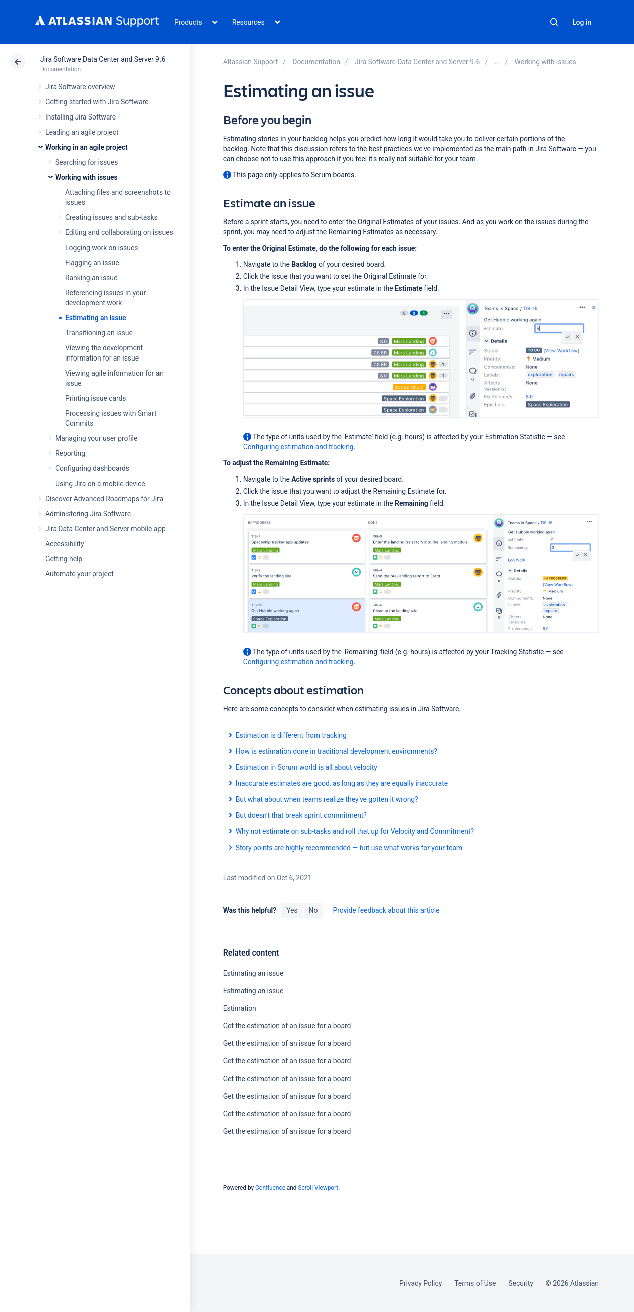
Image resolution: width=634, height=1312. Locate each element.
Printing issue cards (95, 398)
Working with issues (86, 177)
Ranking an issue (91, 278)
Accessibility (64, 544)
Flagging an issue (92, 263)
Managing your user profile (96, 438)
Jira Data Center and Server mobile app (105, 529)
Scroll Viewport (318, 1187)
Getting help (63, 559)
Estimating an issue (95, 318)
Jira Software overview (80, 87)
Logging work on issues (101, 248)
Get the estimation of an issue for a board (287, 1026)
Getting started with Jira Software (96, 102)
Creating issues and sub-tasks (111, 217)
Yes (291, 910)
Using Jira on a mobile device (100, 484)
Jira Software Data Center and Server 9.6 (102, 59)
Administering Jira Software (88, 514)
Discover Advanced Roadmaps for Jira (104, 499)
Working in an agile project (86, 147)
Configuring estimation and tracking (298, 447)
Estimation (239, 1008)
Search (554, 22)
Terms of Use (475, 1283)
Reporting (70, 453)
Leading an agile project (81, 132)
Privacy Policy (420, 1283)
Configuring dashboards (92, 468)
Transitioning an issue (99, 333)
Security (520, 1283)
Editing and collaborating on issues (119, 232)
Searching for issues (86, 162)
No (313, 910)
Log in (581, 22)
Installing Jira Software (80, 117)
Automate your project (79, 574)
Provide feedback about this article (386, 910)
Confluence (270, 1187)
